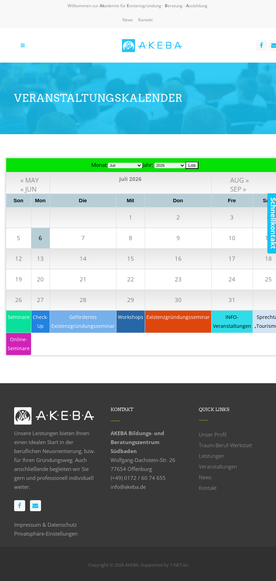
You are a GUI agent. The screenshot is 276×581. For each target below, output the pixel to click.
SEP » (238, 188)
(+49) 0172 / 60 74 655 (138, 477)
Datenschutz (62, 524)
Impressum (27, 524)
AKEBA (132, 565)
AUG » (239, 179)
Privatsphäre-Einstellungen (46, 533)
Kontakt (145, 20)
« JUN (28, 188)
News (127, 20)
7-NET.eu (179, 565)
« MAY (29, 179)
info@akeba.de (128, 486)
